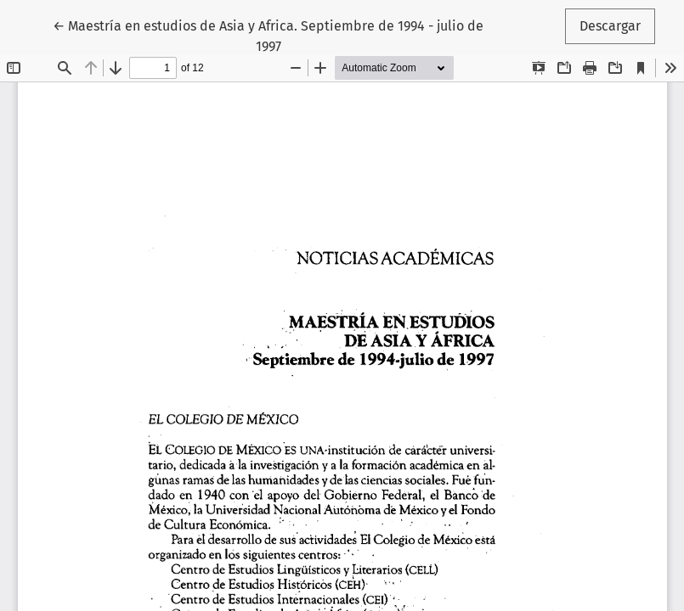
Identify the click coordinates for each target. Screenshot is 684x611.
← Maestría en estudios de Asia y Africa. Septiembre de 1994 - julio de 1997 (268, 34)
